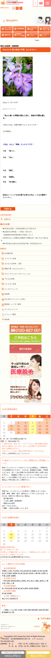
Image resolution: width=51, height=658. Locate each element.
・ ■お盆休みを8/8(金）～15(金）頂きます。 (17, 232)
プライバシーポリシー (7, 626)
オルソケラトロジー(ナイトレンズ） (18, 274)
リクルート (4, 624)
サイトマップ (5, 628)
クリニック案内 (10, 314)
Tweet (37, 40)
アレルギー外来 (10, 284)
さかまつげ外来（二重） (14, 264)
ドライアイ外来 (10, 259)
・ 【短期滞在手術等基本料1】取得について (17, 235)
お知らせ (7, 219)
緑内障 (7, 294)
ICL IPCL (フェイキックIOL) (15, 299)
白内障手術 (9, 253)
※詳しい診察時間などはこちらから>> (16, 453)
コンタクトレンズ (11, 289)
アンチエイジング (11, 309)
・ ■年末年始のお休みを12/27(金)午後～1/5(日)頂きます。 (22, 243)
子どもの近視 (9, 279)
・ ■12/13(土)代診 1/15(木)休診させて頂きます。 (19, 229)
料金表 (7, 319)
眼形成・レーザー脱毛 (13, 304)
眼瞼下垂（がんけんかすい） (15, 269)
